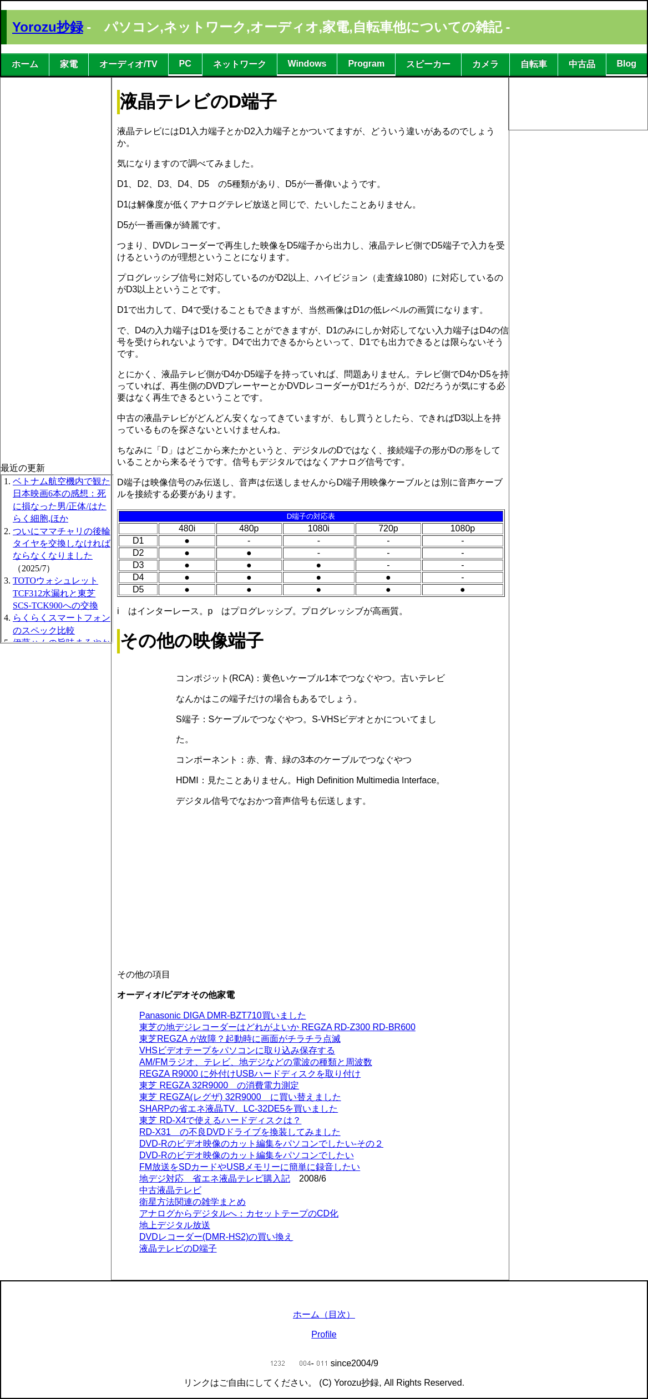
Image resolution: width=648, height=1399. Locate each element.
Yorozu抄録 (47, 26)
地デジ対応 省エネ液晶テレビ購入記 (214, 1178)
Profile (323, 1334)
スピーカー (428, 64)
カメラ (485, 64)
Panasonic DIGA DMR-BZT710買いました (222, 1015)
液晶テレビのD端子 (178, 1248)
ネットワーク (239, 64)
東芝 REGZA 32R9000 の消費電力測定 (219, 1085)
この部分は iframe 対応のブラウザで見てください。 (57, 558)
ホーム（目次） (324, 1314)
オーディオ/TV (128, 64)
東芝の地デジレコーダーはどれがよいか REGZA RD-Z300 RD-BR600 (277, 1027)
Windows (306, 63)
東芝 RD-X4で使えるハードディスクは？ (220, 1120)
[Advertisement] (45, 244)
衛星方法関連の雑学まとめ (192, 1202)
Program (366, 63)
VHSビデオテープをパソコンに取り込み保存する (237, 1050)
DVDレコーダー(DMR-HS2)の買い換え (216, 1236)
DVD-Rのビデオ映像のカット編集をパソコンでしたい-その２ (261, 1143)
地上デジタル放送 (174, 1225)
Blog (627, 63)
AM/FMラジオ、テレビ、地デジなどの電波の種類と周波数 (255, 1062)
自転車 (533, 64)
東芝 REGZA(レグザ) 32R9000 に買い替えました (240, 1097)
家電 (69, 64)
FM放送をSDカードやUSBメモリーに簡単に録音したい (249, 1167)
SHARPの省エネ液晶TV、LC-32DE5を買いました (238, 1108)
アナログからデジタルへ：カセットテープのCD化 (238, 1213)
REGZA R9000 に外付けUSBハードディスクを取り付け (250, 1073)
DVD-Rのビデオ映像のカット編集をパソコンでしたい (246, 1155)
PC (185, 63)
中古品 (582, 64)
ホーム (25, 64)
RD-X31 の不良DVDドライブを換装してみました (240, 1132)
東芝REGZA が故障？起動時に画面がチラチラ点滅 (240, 1038)
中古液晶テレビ (170, 1190)
